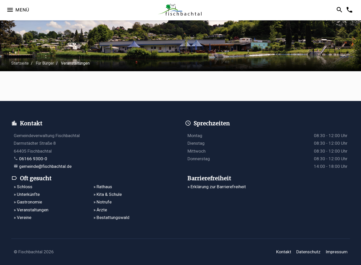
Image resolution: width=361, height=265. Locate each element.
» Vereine (22, 217)
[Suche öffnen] (340, 10)
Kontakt (283, 251)
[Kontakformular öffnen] (350, 10)
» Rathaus (102, 186)
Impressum (336, 251)
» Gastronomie (28, 201)
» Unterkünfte (27, 194)
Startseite (20, 63)
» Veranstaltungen (31, 209)
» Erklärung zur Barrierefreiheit (217, 186)
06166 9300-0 (33, 158)
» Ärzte (100, 209)
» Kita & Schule (107, 194)
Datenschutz (308, 251)
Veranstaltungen (75, 63)
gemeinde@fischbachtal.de (45, 166)
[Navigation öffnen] (17, 10)
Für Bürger (45, 63)
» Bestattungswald (111, 217)
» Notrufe (102, 201)
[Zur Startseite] (180, 10)
